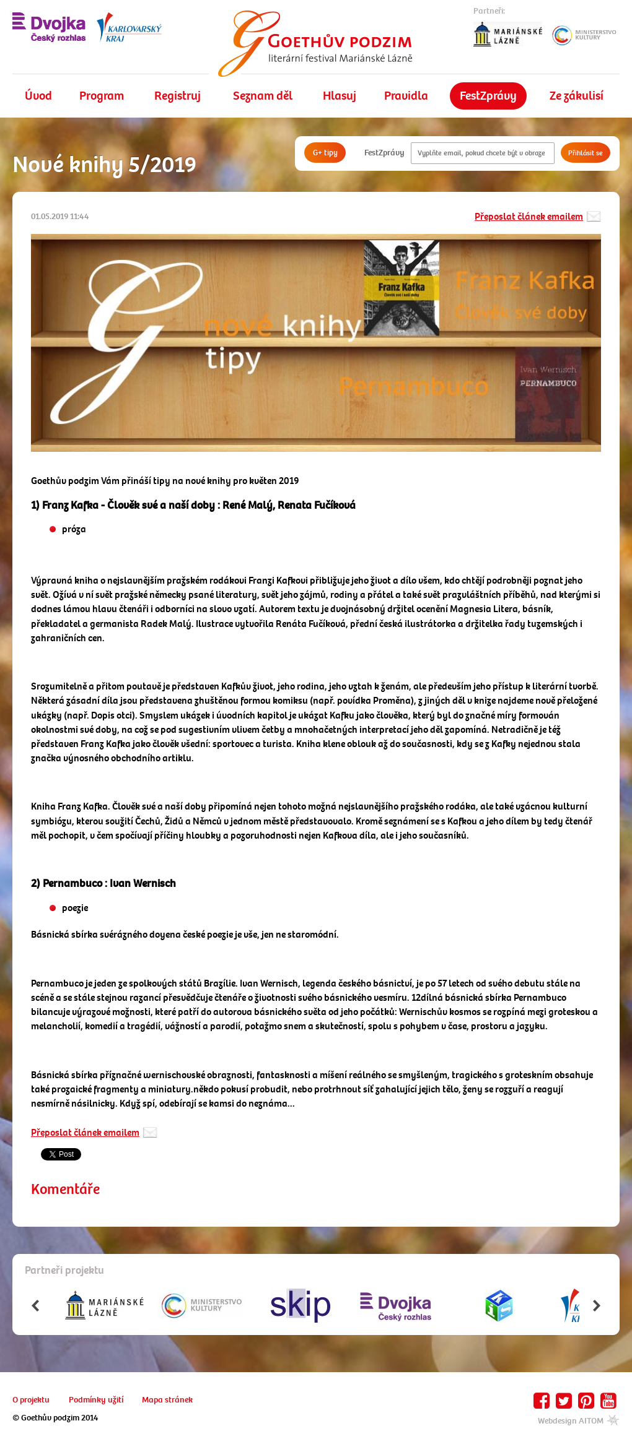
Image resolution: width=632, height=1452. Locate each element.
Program (101, 95)
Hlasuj (339, 95)
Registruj (177, 95)
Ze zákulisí (576, 95)
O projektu (31, 1400)
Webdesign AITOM (579, 1421)
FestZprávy (488, 95)
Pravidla (406, 95)
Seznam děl (262, 95)
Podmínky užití (96, 1400)
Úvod (38, 95)
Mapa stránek (167, 1400)
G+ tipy (325, 152)
